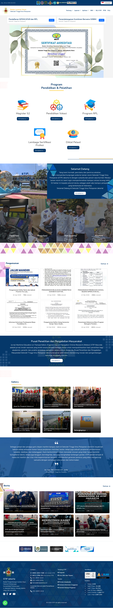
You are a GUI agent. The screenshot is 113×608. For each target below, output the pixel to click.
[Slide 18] (83, 75)
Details (52, 20)
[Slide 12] (64, 75)
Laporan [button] (77, 10)
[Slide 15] (74, 75)
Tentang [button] (69, 10)
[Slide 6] (45, 75)
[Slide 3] (36, 75)
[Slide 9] (55, 75)
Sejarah (61, 573)
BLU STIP (99, 10)
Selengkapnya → (80, 193)
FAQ (109, 10)
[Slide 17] (80, 75)
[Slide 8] (51, 75)
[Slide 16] (77, 75)
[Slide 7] (48, 75)
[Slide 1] (29, 75)
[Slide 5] (42, 75)
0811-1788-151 (36, 576)
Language (106, 3)
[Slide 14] (70, 75)
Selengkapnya (22, 119)
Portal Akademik (64, 582)
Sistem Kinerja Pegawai (66, 588)
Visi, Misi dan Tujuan (65, 576)
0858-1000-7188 (37, 573)
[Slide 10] (58, 75)
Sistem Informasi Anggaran (68, 585)
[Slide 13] (67, 75)
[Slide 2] (32, 75)
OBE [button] (91, 10)
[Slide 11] (61, 75)
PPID (104, 10)
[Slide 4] (39, 75)
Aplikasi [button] (85, 10)
